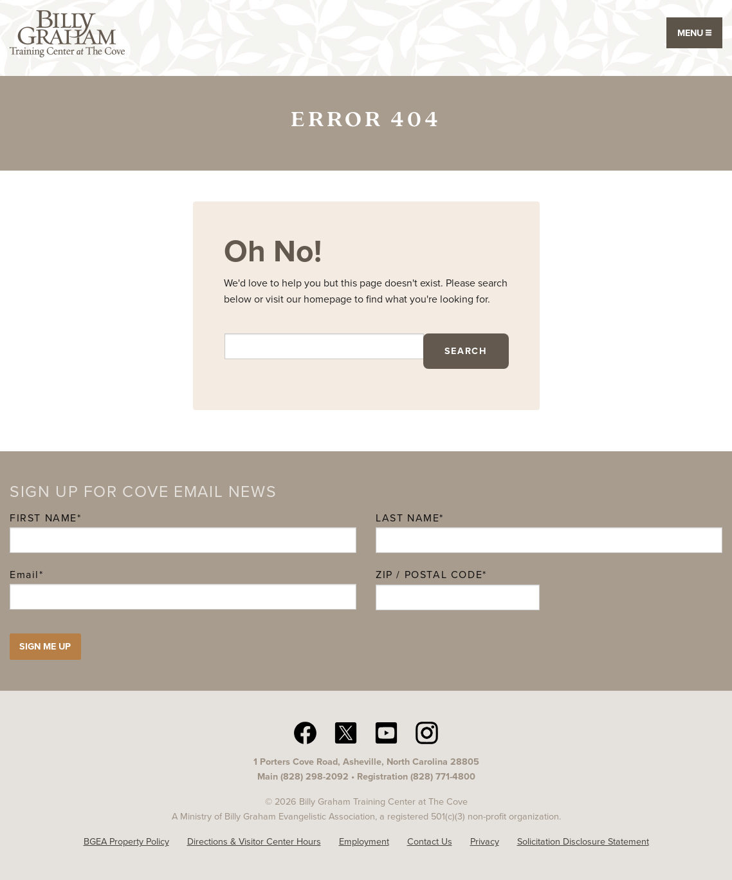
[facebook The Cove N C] (305, 732)
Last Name (407, 517)
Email (27, 574)
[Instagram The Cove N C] (427, 732)
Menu (694, 33)
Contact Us (429, 841)
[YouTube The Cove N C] (386, 732)
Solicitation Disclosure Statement (583, 841)
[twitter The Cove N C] (346, 732)
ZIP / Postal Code (429, 574)
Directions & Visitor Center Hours (254, 841)
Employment (364, 841)
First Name (43, 517)
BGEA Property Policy (126, 841)
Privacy (484, 841)
